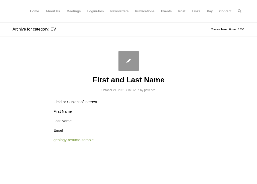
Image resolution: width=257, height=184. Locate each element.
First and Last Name (129, 80)
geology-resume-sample (73, 140)
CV (134, 90)
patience (150, 90)
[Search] (239, 11)
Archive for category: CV (34, 29)
